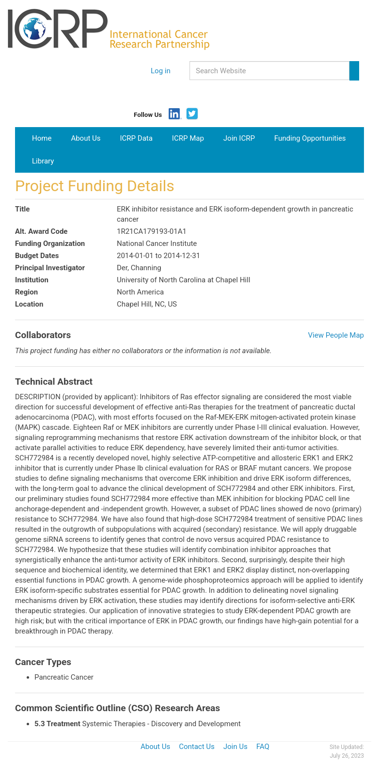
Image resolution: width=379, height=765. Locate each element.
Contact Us (197, 746)
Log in (161, 70)
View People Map (336, 335)
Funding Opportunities (310, 138)
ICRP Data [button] (136, 138)
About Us (85, 138)
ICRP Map (188, 138)
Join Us (235, 746)
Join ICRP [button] (239, 138)
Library (43, 161)
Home (45, 138)
